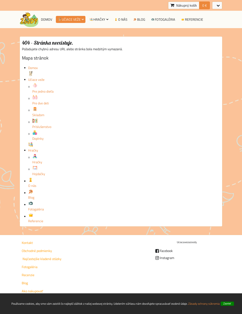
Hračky (99, 19)
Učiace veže (71, 19)
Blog (139, 19)
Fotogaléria (163, 19)
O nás (120, 19)
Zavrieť (227, 303)
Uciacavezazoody (187, 242)
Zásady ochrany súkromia (204, 303)
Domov (46, 19)
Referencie (192, 19)
